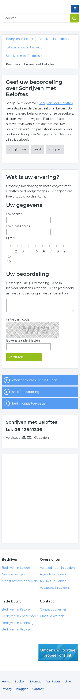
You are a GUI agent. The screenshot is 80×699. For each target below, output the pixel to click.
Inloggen (22, 689)
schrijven (54, 149)
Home (6, 681)
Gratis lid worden (52, 616)
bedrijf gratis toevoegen (29, 403)
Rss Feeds (53, 681)
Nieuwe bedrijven (14, 574)
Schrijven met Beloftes (23, 56)
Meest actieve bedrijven (19, 581)
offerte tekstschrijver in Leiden (34, 380)
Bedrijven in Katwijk (16, 609)
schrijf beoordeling (25, 392)
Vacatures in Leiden (54, 588)
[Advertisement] (40, 498)
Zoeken (20, 681)
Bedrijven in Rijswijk (16, 629)
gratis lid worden (58, 652)
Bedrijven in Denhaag (18, 623)
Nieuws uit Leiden (53, 581)
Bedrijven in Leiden (32, 5)
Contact (38, 689)
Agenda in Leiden (53, 574)
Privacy (7, 689)
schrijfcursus (17, 149)
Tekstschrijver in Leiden (23, 47)
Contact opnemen (53, 609)
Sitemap (36, 681)
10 (9, 262)
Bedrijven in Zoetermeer (20, 616)
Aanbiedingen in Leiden (57, 568)
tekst (37, 149)
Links (68, 681)
